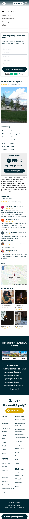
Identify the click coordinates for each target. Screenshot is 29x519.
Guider (17, 463)
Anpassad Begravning (21, 437)
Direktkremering (20, 419)
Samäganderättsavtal (8, 488)
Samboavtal (5, 481)
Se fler (14, 389)
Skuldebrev (5, 477)
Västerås (4, 446)
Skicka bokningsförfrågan (14, 69)
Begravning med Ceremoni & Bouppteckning (20, 431)
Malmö (3, 438)
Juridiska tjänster (5, 459)
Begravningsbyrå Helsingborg (13, 385)
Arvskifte (4, 466)
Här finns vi (6, 428)
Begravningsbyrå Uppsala (12, 372)
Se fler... (4, 453)
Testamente (5, 470)
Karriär (3, 419)
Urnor (17, 459)
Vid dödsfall (18, 441)
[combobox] (14, 365)
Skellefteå (13, 140)
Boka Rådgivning (16, 171)
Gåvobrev (4, 474)
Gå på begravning (19, 469)
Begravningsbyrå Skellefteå (14, 166)
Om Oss (4, 416)
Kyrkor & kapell (19, 448)
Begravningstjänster (20, 416)
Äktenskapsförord (7, 485)
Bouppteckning (6, 463)
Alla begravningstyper (21, 445)
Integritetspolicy (14, 505)
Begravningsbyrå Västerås (12, 382)
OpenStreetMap (18, 284)
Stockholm (5, 431)
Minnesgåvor (19, 479)
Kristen (12, 143)
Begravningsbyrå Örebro (11, 375)
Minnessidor (18, 482)
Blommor (18, 456)
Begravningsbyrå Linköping (12, 379)
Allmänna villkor (14, 502)
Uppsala (4, 442)
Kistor (17, 452)
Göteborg (4, 435)
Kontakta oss (5, 423)
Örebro (4, 449)
